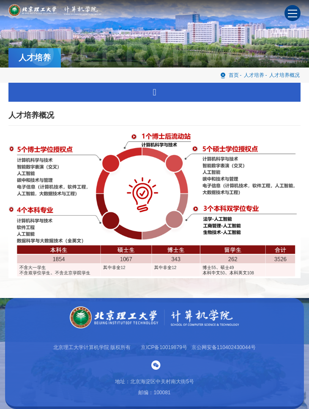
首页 (229, 75)
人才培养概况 (284, 75)
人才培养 (254, 75)
